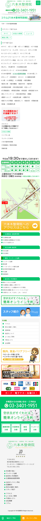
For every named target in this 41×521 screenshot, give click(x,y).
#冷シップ (4, 77)
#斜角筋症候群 (6, 87)
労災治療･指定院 (10, 247)
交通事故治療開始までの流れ (11, 240)
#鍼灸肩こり (18, 100)
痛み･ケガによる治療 (9, 282)
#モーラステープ (30, 60)
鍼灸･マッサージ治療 (12, 258)
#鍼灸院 (27, 100)
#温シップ (27, 87)
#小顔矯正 (10, 80)
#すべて (3, 46)
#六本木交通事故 (21, 70)
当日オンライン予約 (13, 482)
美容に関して (6, 37)
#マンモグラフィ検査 (8, 60)
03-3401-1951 (15, 466)
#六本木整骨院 (6, 73)
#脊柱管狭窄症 (21, 94)
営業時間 (7, 330)
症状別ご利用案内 (11, 279)
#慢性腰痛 (27, 80)
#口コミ (21, 77)
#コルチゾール (6, 50)
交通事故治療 (7, 237)
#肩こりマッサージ (7, 94)
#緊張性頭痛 (15, 90)
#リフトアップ (6, 63)
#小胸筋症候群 (30, 77)
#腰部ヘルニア (6, 97)
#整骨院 (29, 84)
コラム (8, 503)
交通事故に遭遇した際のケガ (11, 285)
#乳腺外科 (11, 67)
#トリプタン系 (25, 53)
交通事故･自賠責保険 (12, 234)
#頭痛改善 (34, 100)
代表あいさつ (9, 340)
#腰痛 (29, 94)
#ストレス (23, 50)
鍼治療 (5, 264)
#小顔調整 (18, 80)
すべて (6, 33)
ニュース (29, 33)
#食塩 (3, 104)
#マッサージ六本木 (28, 57)
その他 (4, 320)
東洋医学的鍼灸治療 (9, 269)
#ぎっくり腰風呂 (23, 46)
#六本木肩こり (32, 73)
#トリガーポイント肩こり (10, 53)
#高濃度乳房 (11, 104)
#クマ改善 (34, 46)
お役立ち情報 (17, 33)
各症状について (9, 333)
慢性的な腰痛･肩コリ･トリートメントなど (15, 290)
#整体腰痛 (13, 84)
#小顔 (3, 80)
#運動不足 (26, 97)
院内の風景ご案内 (12, 487)
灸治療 (5, 272)
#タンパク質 (32, 50)
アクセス (7, 324)
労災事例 (5, 253)
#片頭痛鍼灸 (5, 90)
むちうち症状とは (8, 242)
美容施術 (5, 274)
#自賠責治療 (17, 97)
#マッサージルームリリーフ (10, 57)
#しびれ (15, 50)
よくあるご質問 (9, 337)
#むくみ (20, 60)
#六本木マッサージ (7, 70)
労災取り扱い (10, 471)
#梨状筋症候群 (18, 87)
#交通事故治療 (22, 67)
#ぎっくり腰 (12, 46)
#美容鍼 (24, 90)
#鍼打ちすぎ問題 (7, 100)
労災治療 (5, 251)
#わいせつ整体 (32, 63)
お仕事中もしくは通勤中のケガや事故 (14, 287)
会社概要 (7, 343)
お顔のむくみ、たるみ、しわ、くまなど (15, 292)
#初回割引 (13, 77)
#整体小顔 (4, 84)
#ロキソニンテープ (19, 63)
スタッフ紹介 (10, 489)
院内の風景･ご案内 (10, 327)
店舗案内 (9, 484)
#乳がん (4, 67)
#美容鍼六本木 (33, 90)
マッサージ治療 (7, 261)
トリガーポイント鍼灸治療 (11, 267)
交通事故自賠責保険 (13, 478)
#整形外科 (21, 84)
